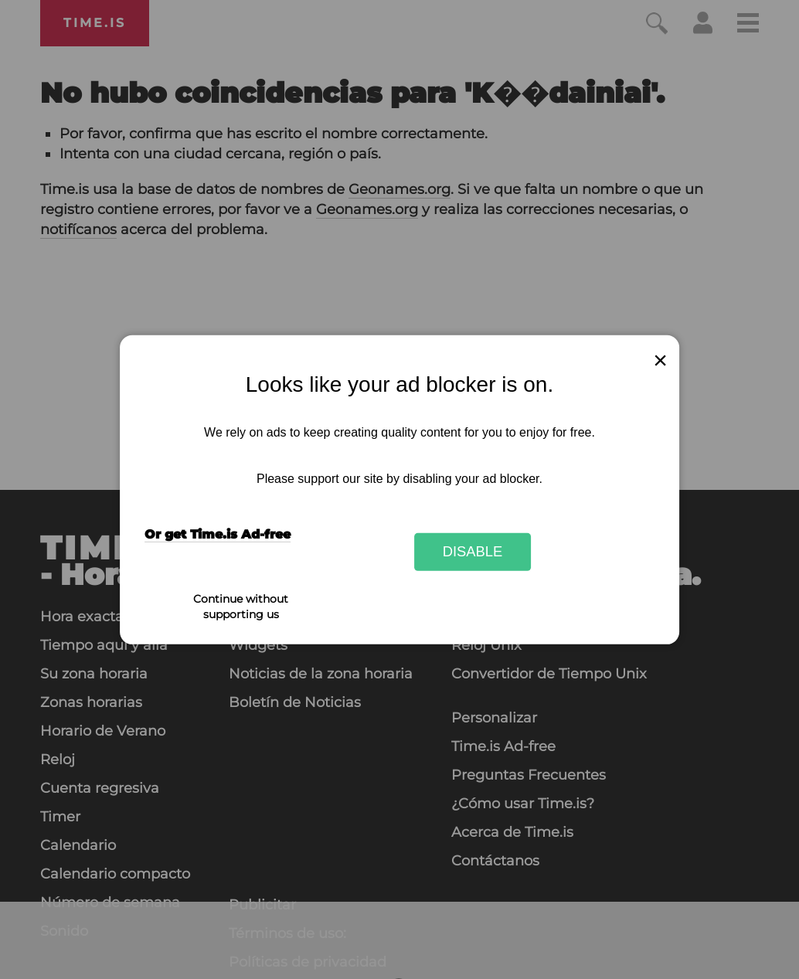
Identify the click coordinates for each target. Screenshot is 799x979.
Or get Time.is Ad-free (217, 534)
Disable (473, 551)
